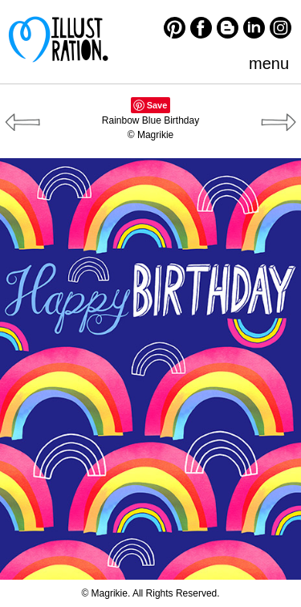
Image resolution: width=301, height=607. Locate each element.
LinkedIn (254, 28)
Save (157, 105)
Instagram (280, 28)
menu (269, 63)
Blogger (227, 28)
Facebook (201, 28)
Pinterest (174, 28)
